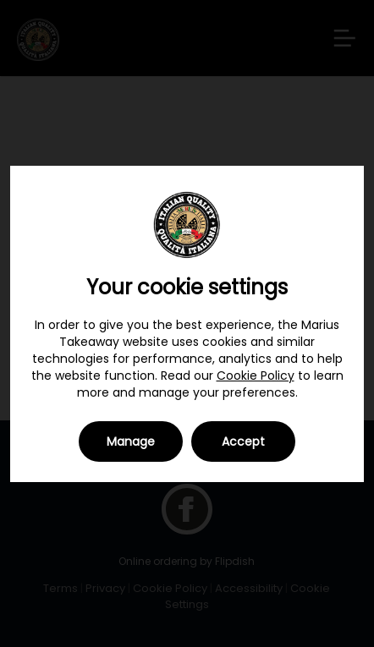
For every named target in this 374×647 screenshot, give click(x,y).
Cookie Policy (255, 375)
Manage (131, 441)
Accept (243, 441)
